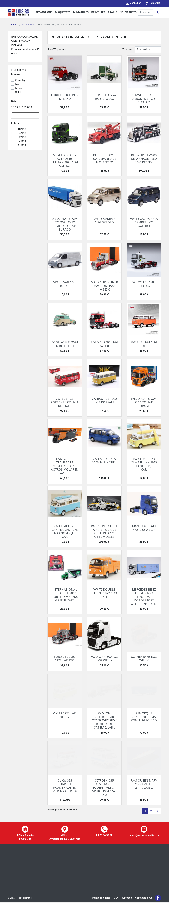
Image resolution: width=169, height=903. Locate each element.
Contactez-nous (143, 898)
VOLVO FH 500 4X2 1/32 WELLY (104, 658)
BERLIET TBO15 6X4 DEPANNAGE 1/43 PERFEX (104, 158)
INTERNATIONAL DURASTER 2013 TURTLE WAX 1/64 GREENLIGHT (64, 594)
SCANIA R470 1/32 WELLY (144, 658)
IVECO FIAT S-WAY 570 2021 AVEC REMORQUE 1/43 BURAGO (65, 224)
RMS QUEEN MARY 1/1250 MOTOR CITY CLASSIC (144, 783)
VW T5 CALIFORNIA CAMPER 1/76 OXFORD (144, 222)
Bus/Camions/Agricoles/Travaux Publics (25, 40)
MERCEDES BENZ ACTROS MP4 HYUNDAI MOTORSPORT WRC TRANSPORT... (144, 596)
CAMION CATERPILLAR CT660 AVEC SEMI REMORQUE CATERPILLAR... (104, 720)
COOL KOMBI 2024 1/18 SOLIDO (64, 344)
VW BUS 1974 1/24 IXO (144, 344)
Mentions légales (101, 898)
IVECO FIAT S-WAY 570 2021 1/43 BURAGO (144, 402)
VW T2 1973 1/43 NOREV (64, 715)
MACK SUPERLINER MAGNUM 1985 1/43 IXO (104, 285)
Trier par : (128, 49)
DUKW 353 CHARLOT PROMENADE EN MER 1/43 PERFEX (64, 785)
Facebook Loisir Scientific (158, 898)
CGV (116, 898)
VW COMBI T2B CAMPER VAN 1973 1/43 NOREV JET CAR (144, 464)
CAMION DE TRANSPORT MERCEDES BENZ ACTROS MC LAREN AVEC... (64, 466)
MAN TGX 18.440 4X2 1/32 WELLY (144, 528)
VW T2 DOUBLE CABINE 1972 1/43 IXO (104, 593)
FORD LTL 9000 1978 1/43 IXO (64, 658)
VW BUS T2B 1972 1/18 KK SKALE (104, 400)
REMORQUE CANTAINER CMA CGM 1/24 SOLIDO (144, 716)
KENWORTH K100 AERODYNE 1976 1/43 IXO (144, 98)
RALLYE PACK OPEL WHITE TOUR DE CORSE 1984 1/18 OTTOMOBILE (104, 531)
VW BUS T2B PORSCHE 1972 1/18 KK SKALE (65, 402)
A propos (127, 898)
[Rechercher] (145, 12)
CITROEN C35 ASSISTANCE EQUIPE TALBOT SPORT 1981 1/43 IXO (104, 787)
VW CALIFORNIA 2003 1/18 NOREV (104, 460)
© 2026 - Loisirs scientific (20, 898)
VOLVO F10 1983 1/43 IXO (143, 284)
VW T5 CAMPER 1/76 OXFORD (104, 220)
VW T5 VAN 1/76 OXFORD (64, 284)
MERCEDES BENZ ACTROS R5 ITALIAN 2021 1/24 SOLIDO (64, 160)
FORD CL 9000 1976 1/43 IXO (104, 344)
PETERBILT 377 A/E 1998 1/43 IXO (104, 97)
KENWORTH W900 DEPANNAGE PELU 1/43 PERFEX (144, 158)
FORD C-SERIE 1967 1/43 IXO (64, 97)
